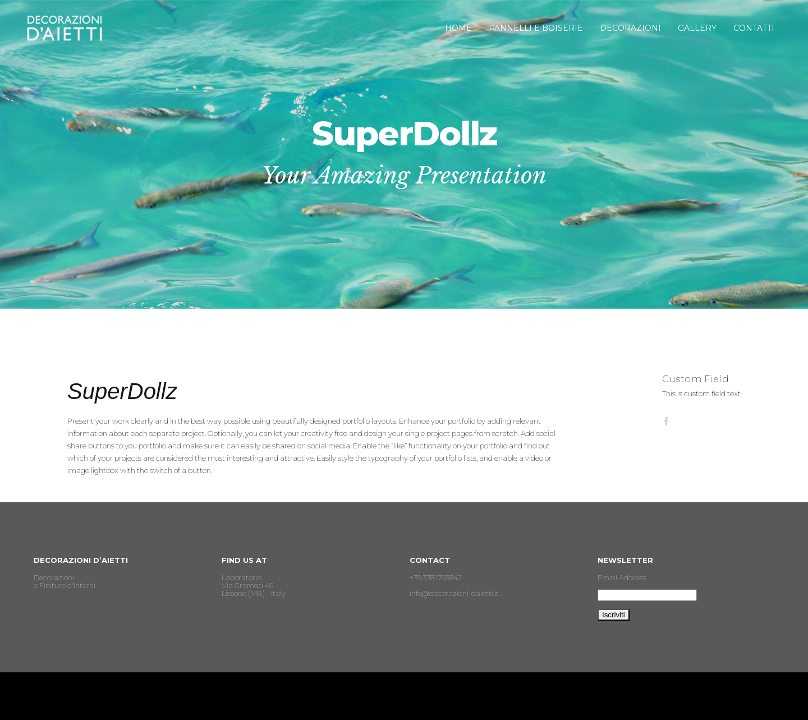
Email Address (622, 577)
